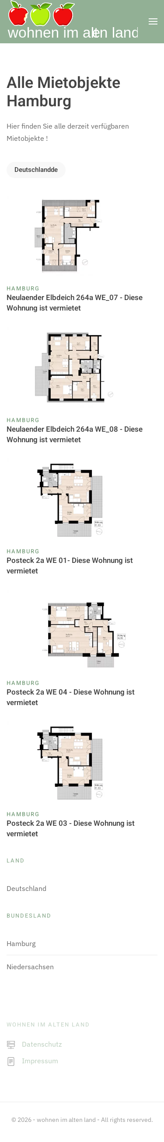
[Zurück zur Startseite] (72, 21)
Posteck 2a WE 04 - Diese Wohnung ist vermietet (71, 697)
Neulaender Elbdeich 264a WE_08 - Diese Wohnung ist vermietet (75, 434)
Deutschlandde (36, 170)
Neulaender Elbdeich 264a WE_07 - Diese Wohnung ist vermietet (75, 303)
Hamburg (23, 288)
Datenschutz (42, 1044)
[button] (153, 21)
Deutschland (26, 888)
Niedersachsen (30, 966)
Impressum (40, 1060)
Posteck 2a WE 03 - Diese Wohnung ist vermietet (71, 828)
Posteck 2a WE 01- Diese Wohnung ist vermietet (70, 565)
